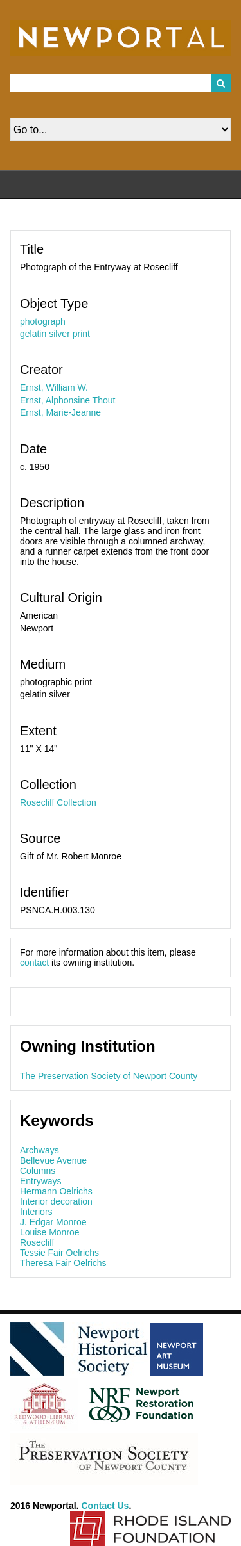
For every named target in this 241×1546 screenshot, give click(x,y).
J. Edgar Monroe (53, 1222)
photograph (43, 321)
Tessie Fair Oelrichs (59, 1253)
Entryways (41, 1181)
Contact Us (105, 1506)
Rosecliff (37, 1242)
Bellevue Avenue (53, 1160)
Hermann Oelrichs (56, 1191)
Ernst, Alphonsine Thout (67, 400)
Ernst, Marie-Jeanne (60, 412)
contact (34, 962)
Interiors (36, 1212)
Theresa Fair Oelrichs (63, 1263)
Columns (37, 1171)
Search (221, 83)
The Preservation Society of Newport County (108, 1076)
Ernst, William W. (54, 387)
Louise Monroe (50, 1232)
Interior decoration (56, 1201)
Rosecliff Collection (58, 802)
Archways (39, 1150)
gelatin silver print (55, 334)
